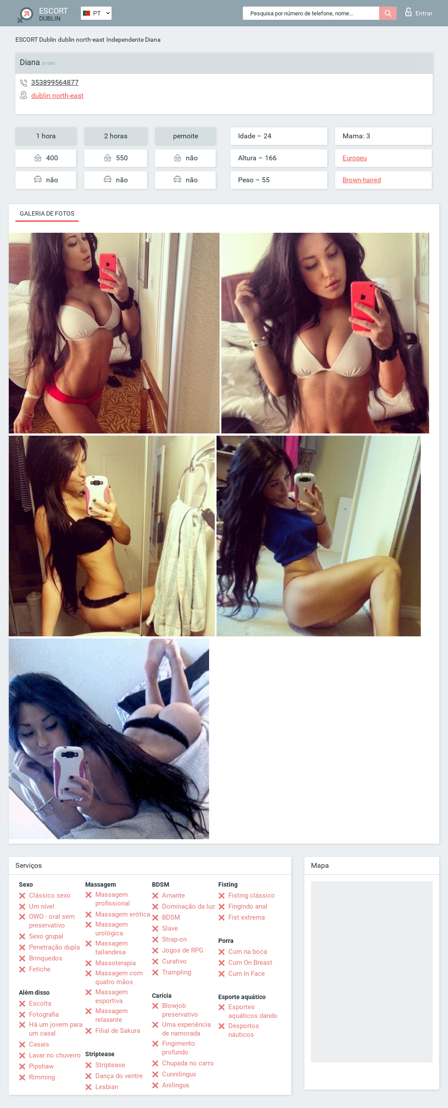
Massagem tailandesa (111, 947)
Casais (39, 1044)
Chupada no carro (188, 1063)
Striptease (110, 1065)
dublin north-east (81, 39)
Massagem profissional (112, 899)
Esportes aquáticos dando (253, 1011)
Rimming (42, 1077)
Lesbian (106, 1087)
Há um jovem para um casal (56, 1029)
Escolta (40, 1003)
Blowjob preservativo (180, 1010)
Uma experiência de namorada (186, 1029)
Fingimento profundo (178, 1047)
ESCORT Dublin (35, 39)
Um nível (41, 906)
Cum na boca (247, 952)
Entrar (419, 12)
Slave (170, 928)
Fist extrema (246, 917)
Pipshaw (41, 1066)
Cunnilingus (179, 1074)
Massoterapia (115, 963)
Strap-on (174, 939)
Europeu (355, 158)
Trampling (176, 972)
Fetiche (40, 969)
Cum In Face (246, 974)
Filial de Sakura (117, 1031)
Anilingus (175, 1085)
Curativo (174, 961)
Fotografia (44, 1014)
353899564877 (55, 82)
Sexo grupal (46, 936)
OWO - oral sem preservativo (52, 921)
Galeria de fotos (47, 213)
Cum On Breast (250, 963)
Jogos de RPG (182, 950)
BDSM (171, 917)
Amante (173, 895)
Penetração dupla (54, 947)
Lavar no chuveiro (55, 1055)
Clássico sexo (50, 895)
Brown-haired (362, 180)
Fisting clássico (251, 895)
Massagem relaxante (111, 1015)
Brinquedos (45, 958)
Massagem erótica (122, 914)
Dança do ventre (119, 1076)
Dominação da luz (188, 906)
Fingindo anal (247, 906)
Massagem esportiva (111, 996)
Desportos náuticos (243, 1030)
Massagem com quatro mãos (119, 977)
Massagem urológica (111, 928)
